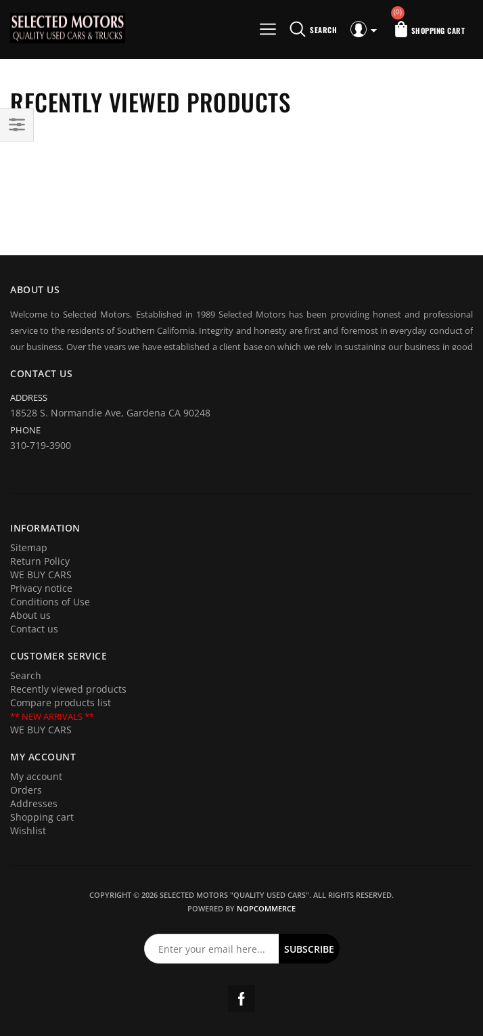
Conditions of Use (50, 601)
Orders (26, 789)
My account (36, 776)
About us (30, 615)
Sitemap (28, 547)
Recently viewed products (68, 689)
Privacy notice (41, 588)
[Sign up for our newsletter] (211, 949)
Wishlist (28, 830)
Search (25, 675)
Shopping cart (42, 817)
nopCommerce (266, 908)
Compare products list (60, 702)
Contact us (34, 628)
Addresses (34, 803)
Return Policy (40, 561)
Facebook (241, 998)
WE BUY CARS (41, 574)
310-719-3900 (40, 445)
